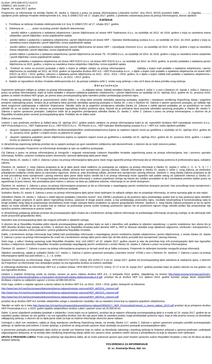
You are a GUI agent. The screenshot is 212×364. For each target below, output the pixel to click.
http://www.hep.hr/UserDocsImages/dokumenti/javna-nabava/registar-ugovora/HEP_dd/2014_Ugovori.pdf (60, 297)
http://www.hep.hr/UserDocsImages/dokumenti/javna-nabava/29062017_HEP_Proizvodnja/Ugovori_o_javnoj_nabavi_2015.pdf (103, 305)
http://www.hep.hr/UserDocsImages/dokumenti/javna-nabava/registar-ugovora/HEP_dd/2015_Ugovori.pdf (60, 292)
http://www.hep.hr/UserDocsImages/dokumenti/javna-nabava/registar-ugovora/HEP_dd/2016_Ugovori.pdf (60, 288)
